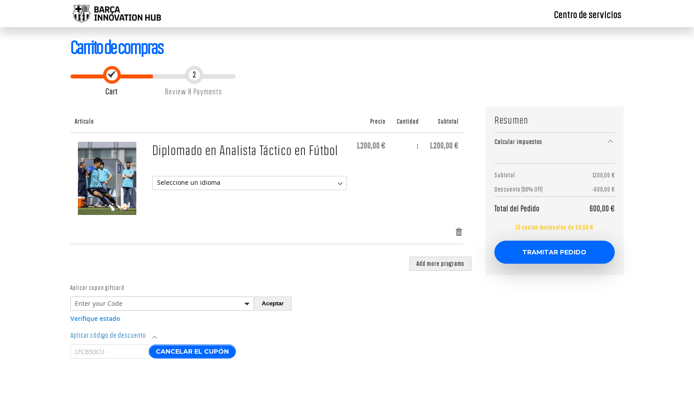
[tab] (554, 142)
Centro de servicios (587, 14)
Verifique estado (95, 318)
